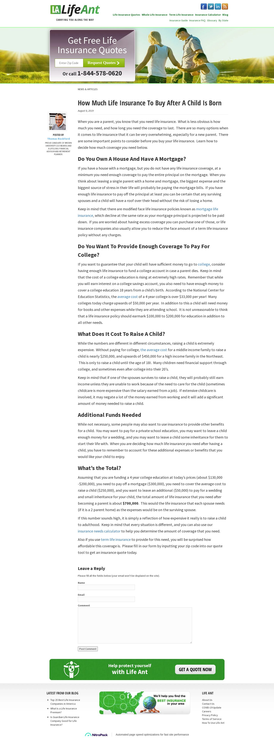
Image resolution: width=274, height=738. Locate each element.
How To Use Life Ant (213, 722)
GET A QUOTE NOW (195, 669)
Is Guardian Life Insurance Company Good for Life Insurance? (64, 720)
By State (223, 20)
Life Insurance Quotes (126, 14)
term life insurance (116, 539)
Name (81, 582)
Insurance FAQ (197, 20)
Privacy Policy (210, 715)
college (204, 264)
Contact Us (208, 703)
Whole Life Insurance (154, 14)
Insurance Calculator (208, 14)
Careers (206, 711)
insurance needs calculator (99, 531)
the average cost (153, 349)
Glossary (212, 20)
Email (81, 594)
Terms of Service (211, 719)
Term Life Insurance (181, 14)
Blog (225, 14)
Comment (84, 605)
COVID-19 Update (211, 707)
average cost (127, 296)
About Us (207, 700)
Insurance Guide (179, 20)
